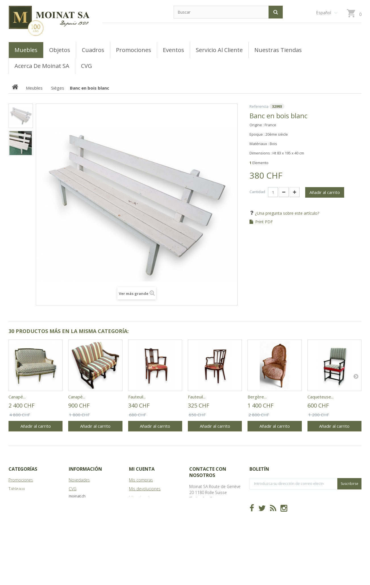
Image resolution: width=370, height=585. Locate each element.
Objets (15, 506)
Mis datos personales (149, 515)
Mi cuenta (142, 469)
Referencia (259, 106)
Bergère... (257, 397)
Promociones (21, 480)
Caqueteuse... (320, 397)
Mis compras (141, 480)
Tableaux (17, 488)
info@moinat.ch (203, 516)
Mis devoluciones (145, 488)
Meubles (16, 497)
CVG (72, 488)
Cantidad (257, 191)
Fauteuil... (137, 397)
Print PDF (264, 221)
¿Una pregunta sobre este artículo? (286, 213)
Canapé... (17, 397)
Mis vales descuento (147, 497)
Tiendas (76, 497)
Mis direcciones (143, 506)
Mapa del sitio (82, 515)
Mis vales (137, 524)
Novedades (79, 480)
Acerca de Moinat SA (88, 506)
